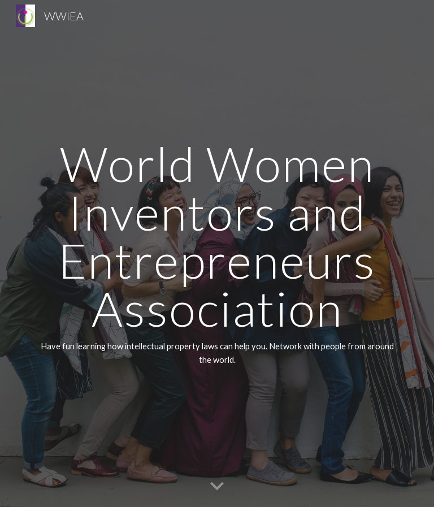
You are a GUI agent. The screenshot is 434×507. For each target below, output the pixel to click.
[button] (217, 486)
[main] (217, 253)
